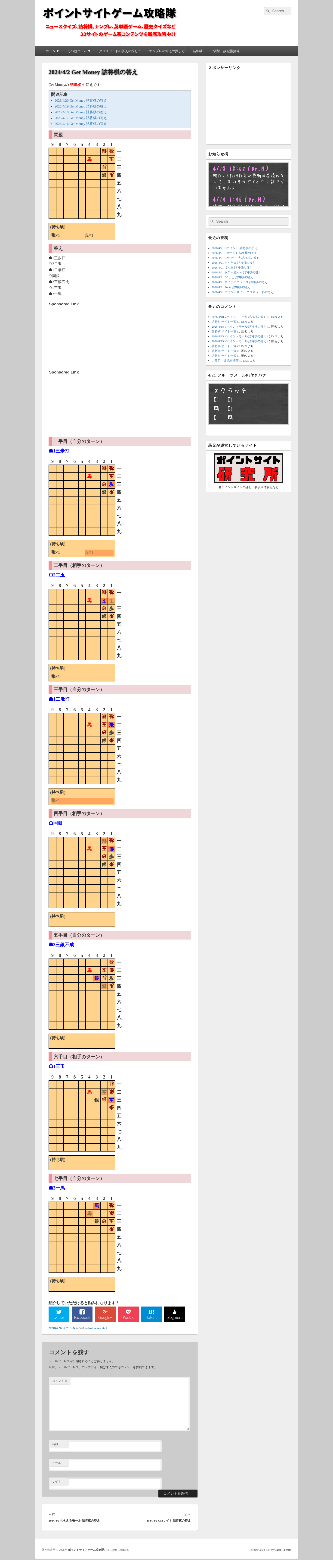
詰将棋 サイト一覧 (224, 321)
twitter (59, 1318)
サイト (56, 1482)
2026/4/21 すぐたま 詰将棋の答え (233, 262)
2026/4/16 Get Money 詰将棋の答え (81, 124)
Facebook (82, 1318)
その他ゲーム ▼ (79, 51)
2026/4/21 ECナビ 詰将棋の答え (232, 277)
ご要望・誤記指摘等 (225, 51)
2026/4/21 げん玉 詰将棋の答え (232, 267)
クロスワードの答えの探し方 (120, 51)
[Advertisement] (83, 338)
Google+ (105, 1318)
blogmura (174, 1318)
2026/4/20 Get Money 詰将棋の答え (81, 100)
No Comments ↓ (97, 1328)
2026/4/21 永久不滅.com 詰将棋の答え (236, 272)
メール (56, 1463)
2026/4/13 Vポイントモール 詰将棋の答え (239, 336)
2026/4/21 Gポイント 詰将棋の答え (235, 248)
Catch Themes (282, 1550)
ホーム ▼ (52, 51)
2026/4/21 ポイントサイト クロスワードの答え (242, 292)
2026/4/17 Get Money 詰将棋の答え (81, 118)
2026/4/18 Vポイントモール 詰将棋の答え (239, 317)
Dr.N (72, 1328)
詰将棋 (197, 51)
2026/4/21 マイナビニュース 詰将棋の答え (239, 282)
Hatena (151, 1318)
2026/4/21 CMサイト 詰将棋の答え (234, 253)
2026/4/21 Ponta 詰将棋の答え (231, 287)
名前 (55, 1445)
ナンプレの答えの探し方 (167, 51)
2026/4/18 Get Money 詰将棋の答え (81, 112)
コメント (60, 1381)
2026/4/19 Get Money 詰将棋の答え (81, 106)
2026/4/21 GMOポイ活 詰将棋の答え (235, 257)
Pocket (128, 1318)
